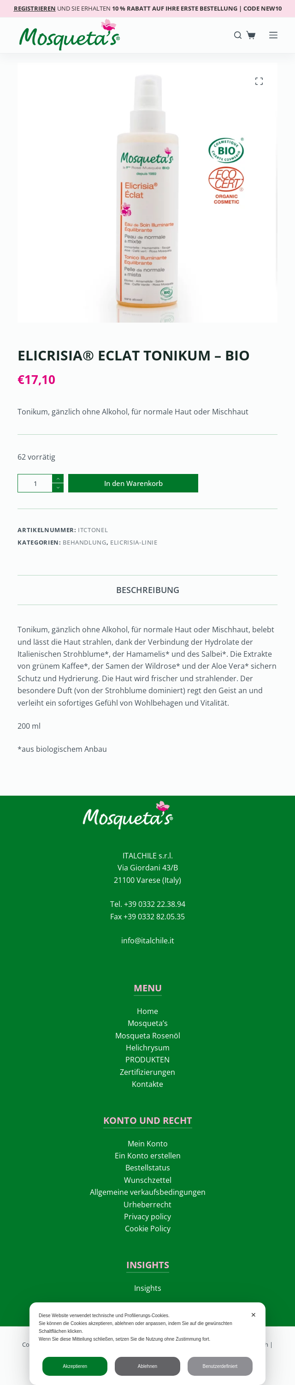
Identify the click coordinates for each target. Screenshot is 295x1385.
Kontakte (147, 1084)
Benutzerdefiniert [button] (220, 1366)
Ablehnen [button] (147, 1366)
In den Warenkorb (133, 483)
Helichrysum (148, 1048)
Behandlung (84, 542)
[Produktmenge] (41, 483)
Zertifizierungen (147, 1072)
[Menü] (273, 35)
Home (147, 1011)
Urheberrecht (147, 1204)
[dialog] (148, 1343)
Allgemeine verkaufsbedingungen (148, 1192)
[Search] (238, 35)
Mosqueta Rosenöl (147, 1036)
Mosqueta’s (148, 1023)
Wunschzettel (147, 1180)
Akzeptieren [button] (75, 1366)
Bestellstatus (147, 1168)
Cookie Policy (148, 1228)
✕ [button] (253, 1315)
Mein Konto (148, 1144)
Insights (147, 1288)
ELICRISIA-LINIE (134, 542)
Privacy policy (147, 1216)
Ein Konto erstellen (148, 1156)
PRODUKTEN (147, 1060)
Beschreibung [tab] (147, 589)
